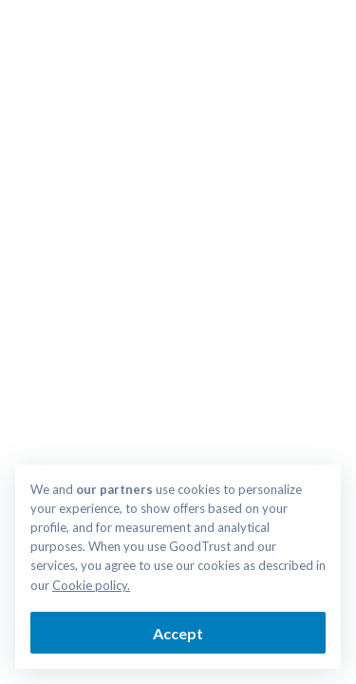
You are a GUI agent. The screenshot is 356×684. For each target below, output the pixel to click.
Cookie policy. (91, 585)
